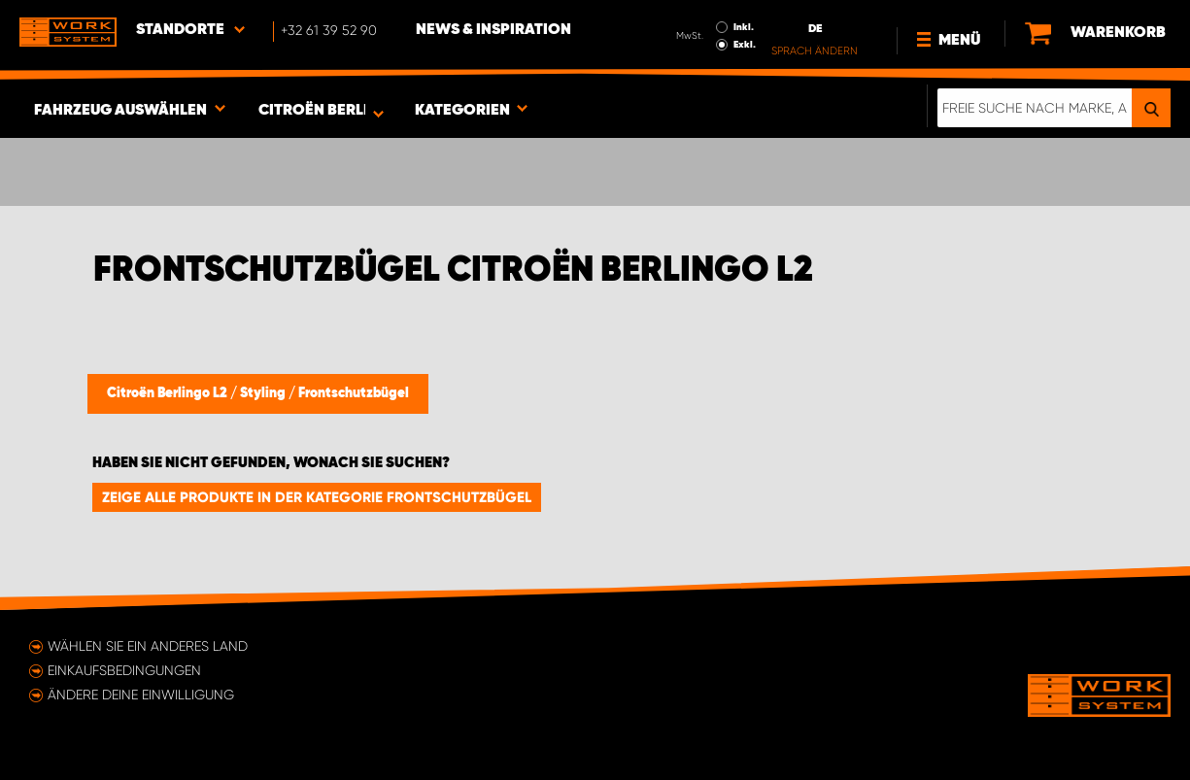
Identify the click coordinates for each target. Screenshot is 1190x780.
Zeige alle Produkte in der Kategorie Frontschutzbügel (316, 497)
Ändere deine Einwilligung (141, 694)
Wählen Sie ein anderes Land (148, 646)
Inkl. (743, 27)
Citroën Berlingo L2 (168, 393)
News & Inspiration (493, 30)
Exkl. (744, 45)
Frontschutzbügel (353, 393)
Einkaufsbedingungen (124, 670)
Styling (264, 393)
